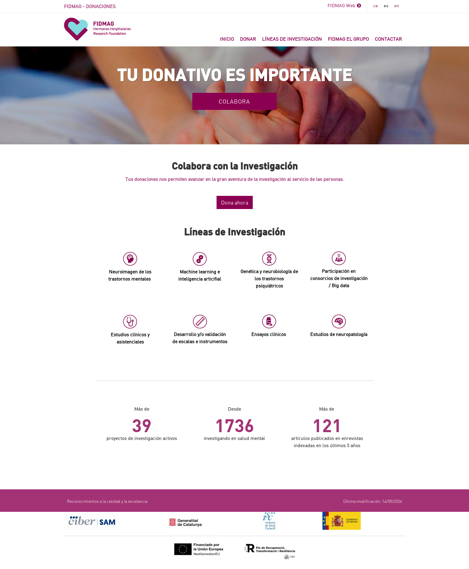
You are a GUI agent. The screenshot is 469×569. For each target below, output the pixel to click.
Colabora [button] (234, 101)
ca (375, 5)
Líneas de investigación (292, 39)
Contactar (388, 39)
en (396, 5)
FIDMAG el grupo (348, 39)
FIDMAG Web (344, 5)
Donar (248, 39)
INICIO (227, 39)
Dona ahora (234, 202)
